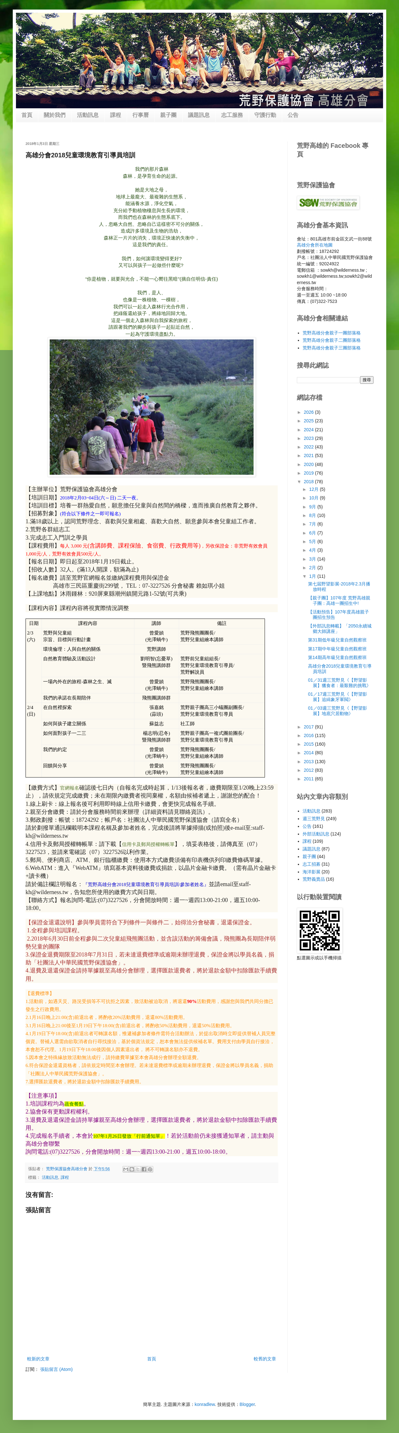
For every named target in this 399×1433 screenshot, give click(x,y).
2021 (309, 455)
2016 (309, 735)
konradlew (205, 1404)
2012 (309, 770)
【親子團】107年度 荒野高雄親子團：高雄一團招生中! (339, 600)
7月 (313, 524)
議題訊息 (199, 115)
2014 (309, 752)
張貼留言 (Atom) (56, 1369)
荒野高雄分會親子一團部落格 (332, 332)
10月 (314, 497)
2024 (309, 429)
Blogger (247, 1404)
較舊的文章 (265, 1358)
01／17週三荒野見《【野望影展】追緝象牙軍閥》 (337, 696)
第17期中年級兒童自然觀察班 (337, 648)
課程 (115, 115)
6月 (313, 532)
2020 (309, 464)
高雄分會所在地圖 (315, 244)
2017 (309, 726)
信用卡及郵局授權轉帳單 (148, 844)
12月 (314, 489)
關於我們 (54, 115)
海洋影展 (311, 871)
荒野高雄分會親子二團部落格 (332, 340)
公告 (293, 115)
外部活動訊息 (316, 833)
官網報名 (69, 788)
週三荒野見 (314, 818)
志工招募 (311, 864)
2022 (309, 446)
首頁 (26, 115)
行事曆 (140, 115)
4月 (313, 550)
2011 (309, 778)
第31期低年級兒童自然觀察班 (337, 639)
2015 (309, 744)
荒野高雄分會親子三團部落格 (332, 347)
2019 (309, 473)
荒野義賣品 (314, 879)
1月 (313, 576)
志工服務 (232, 115)
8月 (313, 515)
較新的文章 (38, 1358)
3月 (313, 559)
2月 (313, 567)
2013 (309, 761)
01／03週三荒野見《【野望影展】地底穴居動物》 (337, 711)
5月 (313, 541)
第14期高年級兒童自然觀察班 (337, 657)
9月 (313, 506)
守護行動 (265, 115)
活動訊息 (88, 115)
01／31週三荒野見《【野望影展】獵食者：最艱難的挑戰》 (339, 682)
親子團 (168, 115)
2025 (309, 420)
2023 (309, 438)
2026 (309, 412)
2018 (309, 481)
